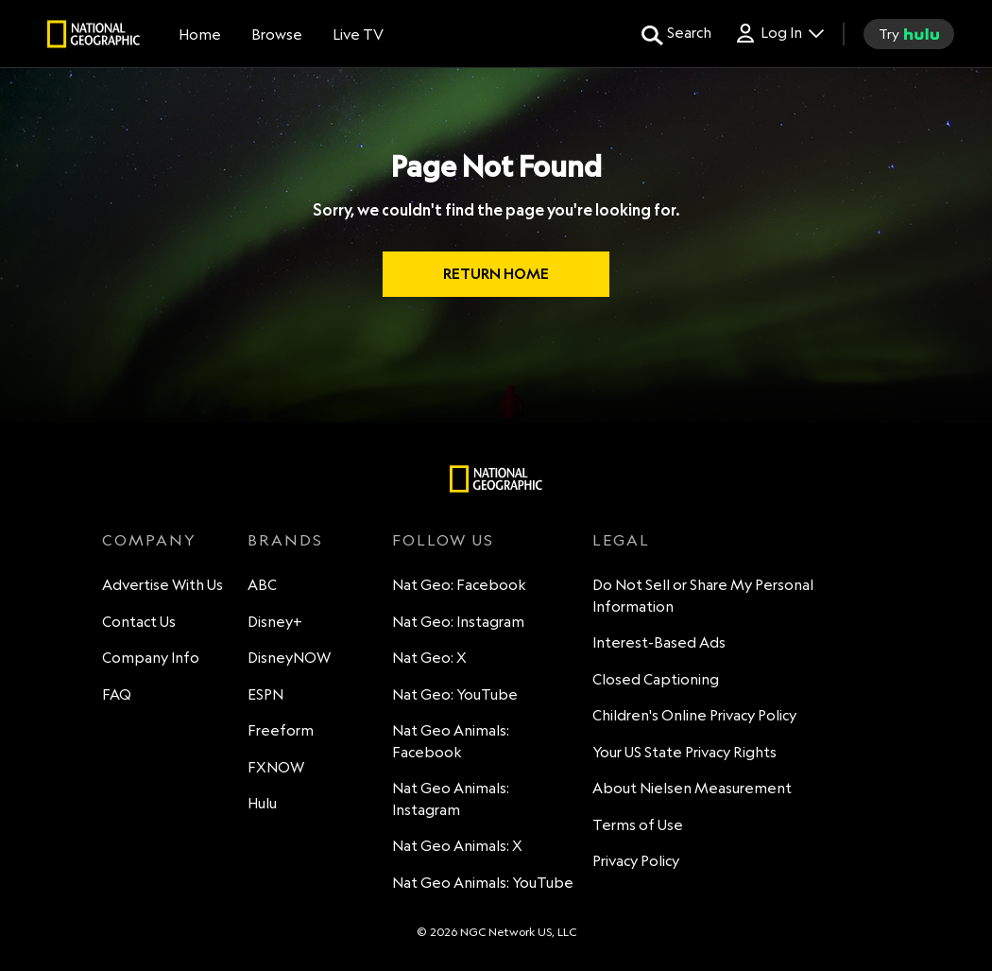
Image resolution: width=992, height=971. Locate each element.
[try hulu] (909, 34)
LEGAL (621, 539)
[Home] (200, 34)
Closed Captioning (655, 679)
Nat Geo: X (429, 658)
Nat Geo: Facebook (459, 585)
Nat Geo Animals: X (457, 846)
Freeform (281, 730)
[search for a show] (676, 34)
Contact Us (139, 622)
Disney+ (275, 622)
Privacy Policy (635, 861)
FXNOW (276, 767)
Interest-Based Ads (659, 642)
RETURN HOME (496, 274)
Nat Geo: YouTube (455, 694)
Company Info (150, 658)
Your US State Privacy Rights (684, 752)
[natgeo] (93, 36)
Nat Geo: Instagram (458, 622)
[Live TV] (358, 34)
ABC (262, 585)
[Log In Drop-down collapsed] (779, 33)
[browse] (276, 34)
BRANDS (285, 539)
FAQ (116, 694)
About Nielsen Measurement (692, 788)
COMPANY (149, 539)
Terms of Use (637, 825)
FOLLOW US (443, 539)
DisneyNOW (289, 658)
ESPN (265, 694)
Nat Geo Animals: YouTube (482, 883)
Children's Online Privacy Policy (694, 715)
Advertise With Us (162, 585)
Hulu (262, 803)
